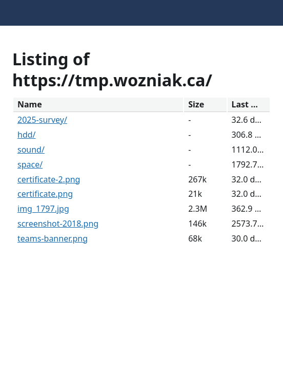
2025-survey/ (42, 119)
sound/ (31, 149)
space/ (30, 164)
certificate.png (45, 193)
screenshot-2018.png (57, 223)
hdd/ (26, 134)
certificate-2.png (48, 179)
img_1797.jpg (43, 208)
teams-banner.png (52, 238)
